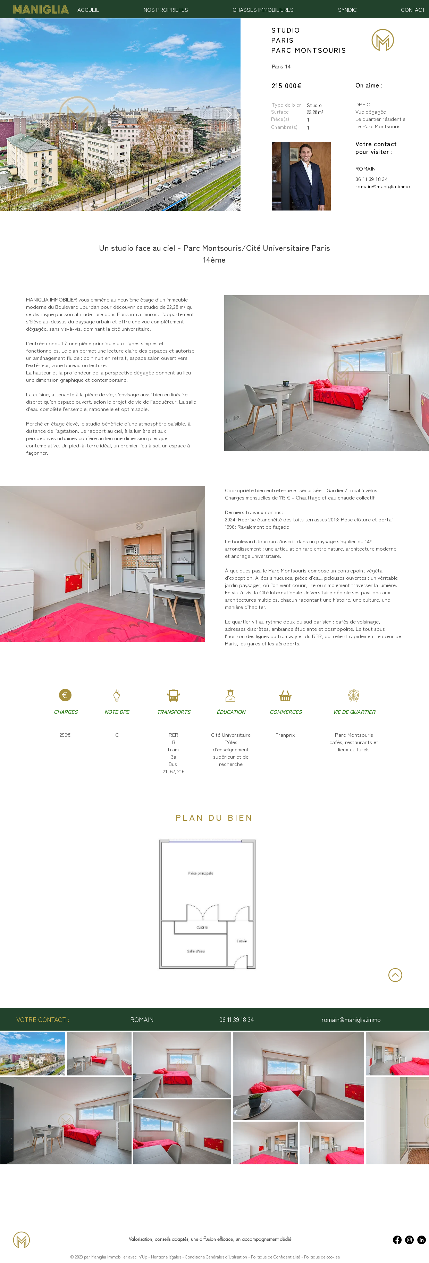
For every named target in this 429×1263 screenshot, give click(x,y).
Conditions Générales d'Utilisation (215, 1257)
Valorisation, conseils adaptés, (160, 1239)
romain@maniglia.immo (382, 186)
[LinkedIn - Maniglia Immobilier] (421, 1240)
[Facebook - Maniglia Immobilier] (397, 1240)
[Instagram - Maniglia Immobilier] (409, 1240)
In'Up (142, 1257)
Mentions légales (166, 1257)
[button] (165, 9)
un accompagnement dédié (263, 1239)
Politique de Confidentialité (276, 1257)
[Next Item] (229, 115)
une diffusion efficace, (213, 1239)
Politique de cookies (322, 1257)
